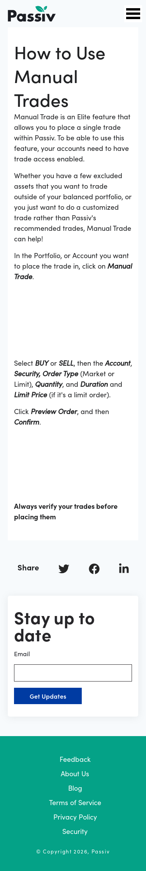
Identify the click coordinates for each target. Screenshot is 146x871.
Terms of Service (75, 802)
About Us (75, 773)
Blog (75, 788)
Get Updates (48, 696)
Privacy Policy (75, 816)
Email (73, 665)
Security (75, 831)
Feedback (75, 759)
